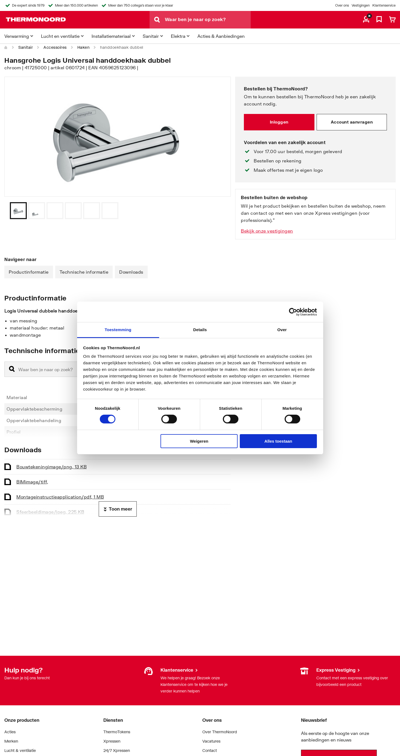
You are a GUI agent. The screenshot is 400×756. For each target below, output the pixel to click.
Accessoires (55, 47)
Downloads (131, 271)
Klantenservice (384, 5)
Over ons (342, 5)
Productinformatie (29, 271)
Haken (83, 47)
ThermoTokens (116, 731)
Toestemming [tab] (118, 329)
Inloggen (279, 121)
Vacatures (211, 741)
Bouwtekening (51, 466)
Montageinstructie (60, 496)
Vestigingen (361, 5)
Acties (10, 731)
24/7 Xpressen (116, 750)
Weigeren (199, 441)
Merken (11, 741)
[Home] (6, 47)
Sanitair (25, 47)
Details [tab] (200, 329)
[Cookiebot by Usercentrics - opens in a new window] (293, 312)
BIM (32, 481)
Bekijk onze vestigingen (267, 230)
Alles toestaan (278, 441)
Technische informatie (84, 271)
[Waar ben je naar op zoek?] (208, 19)
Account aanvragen (352, 121)
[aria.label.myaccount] (366, 20)
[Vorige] (219, 210)
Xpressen (111, 741)
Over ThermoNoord (219, 731)
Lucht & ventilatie (20, 750)
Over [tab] (282, 329)
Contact (209, 750)
